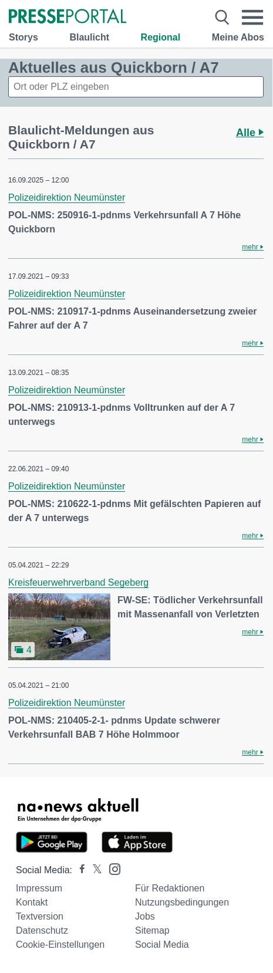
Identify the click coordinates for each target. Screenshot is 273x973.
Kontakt (32, 902)
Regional (161, 37)
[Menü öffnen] (252, 17)
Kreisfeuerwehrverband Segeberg (78, 582)
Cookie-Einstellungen (60, 945)
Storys (23, 37)
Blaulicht (89, 37)
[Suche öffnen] (222, 17)
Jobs (145, 916)
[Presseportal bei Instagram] (111, 868)
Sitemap (152, 930)
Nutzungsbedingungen (182, 902)
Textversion (39, 916)
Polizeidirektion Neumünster (66, 197)
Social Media (162, 945)
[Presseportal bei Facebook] (78, 870)
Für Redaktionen (169, 888)
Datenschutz (42, 930)
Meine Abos (238, 37)
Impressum (39, 888)
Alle (250, 132)
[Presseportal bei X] (93, 870)
